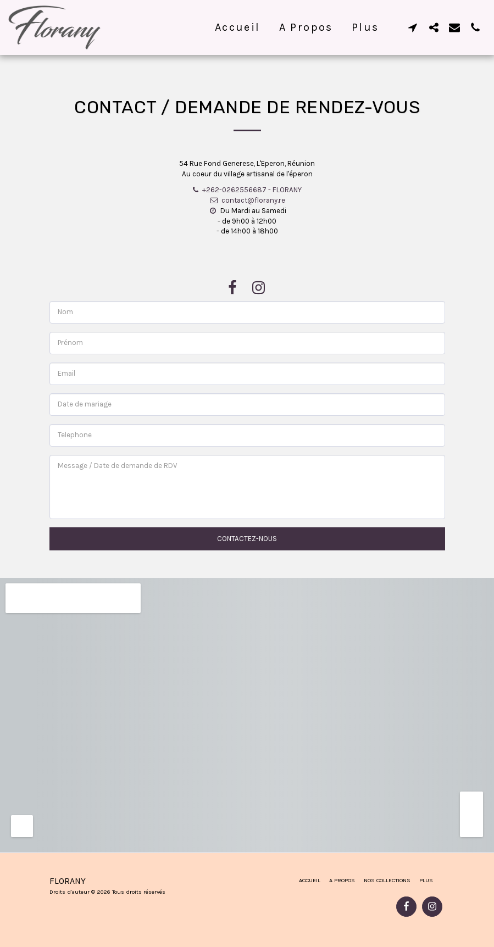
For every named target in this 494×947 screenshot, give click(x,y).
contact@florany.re (247, 200)
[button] (413, 27)
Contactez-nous (247, 538)
